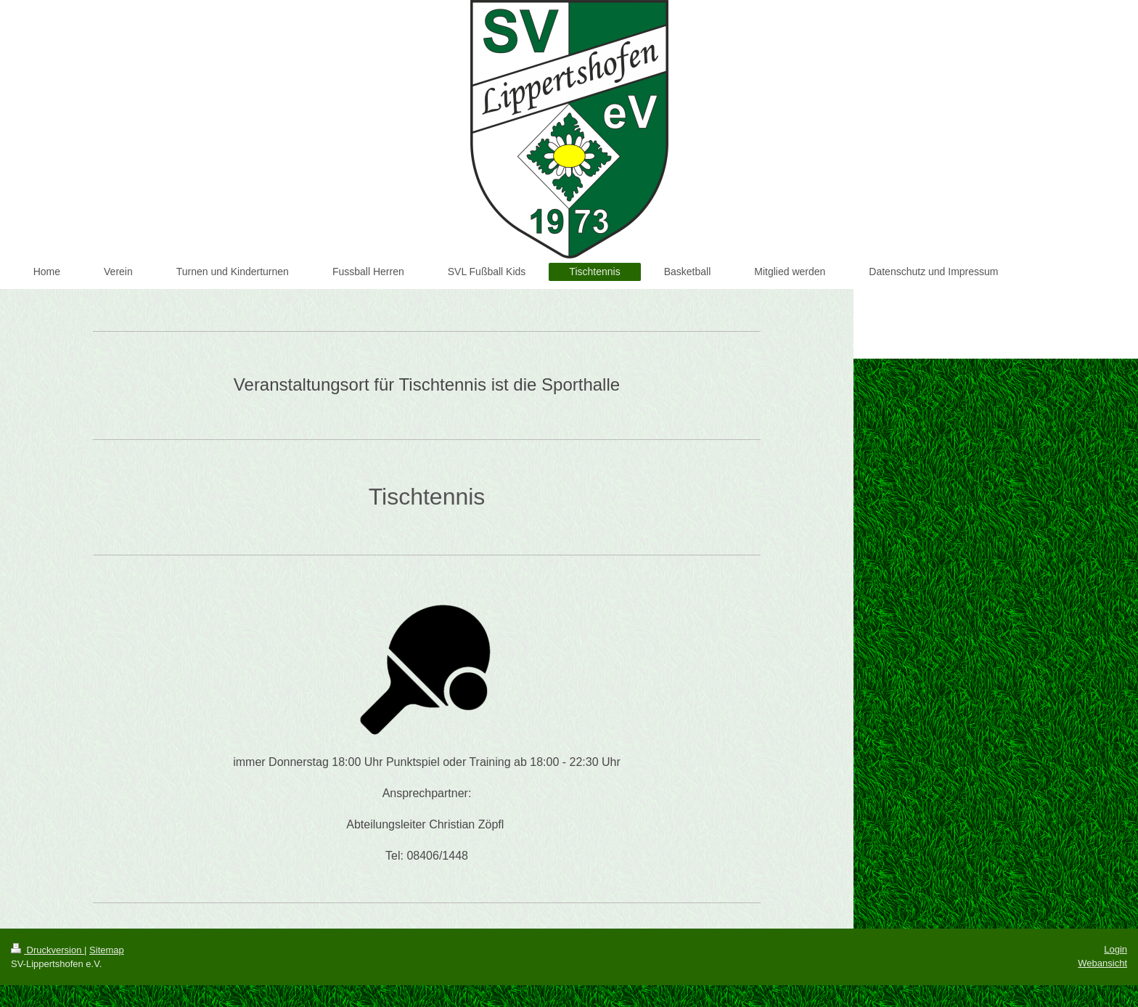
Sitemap (106, 950)
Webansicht (1102, 963)
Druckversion (47, 950)
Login (1115, 949)
